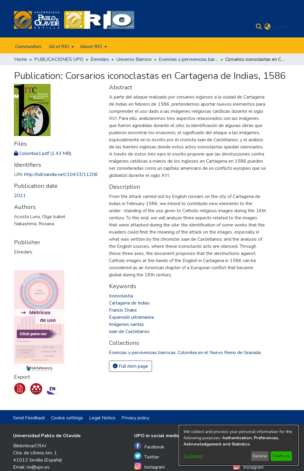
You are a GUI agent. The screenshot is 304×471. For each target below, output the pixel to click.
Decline (260, 456)
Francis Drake (123, 310)
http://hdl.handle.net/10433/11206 (61, 174)
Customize (193, 456)
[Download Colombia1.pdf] (43, 153)
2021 (20, 195)
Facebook (149, 446)
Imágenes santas (126, 324)
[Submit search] (259, 26)
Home (20, 59)
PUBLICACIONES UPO (58, 59)
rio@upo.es (38, 467)
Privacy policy (135, 418)
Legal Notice (102, 418)
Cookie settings (67, 418)
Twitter (146, 456)
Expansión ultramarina (131, 317)
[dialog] (238, 445)
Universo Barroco (134, 59)
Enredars (100, 59)
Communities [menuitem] (28, 46)
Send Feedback (29, 418)
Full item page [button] (130, 366)
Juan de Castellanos (129, 331)
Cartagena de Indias (129, 303)
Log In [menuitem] (279, 26)
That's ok (281, 456)
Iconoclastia (121, 296)
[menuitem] (61, 46)
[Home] (36, 20)
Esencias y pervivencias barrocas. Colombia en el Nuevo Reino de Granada (188, 59)
